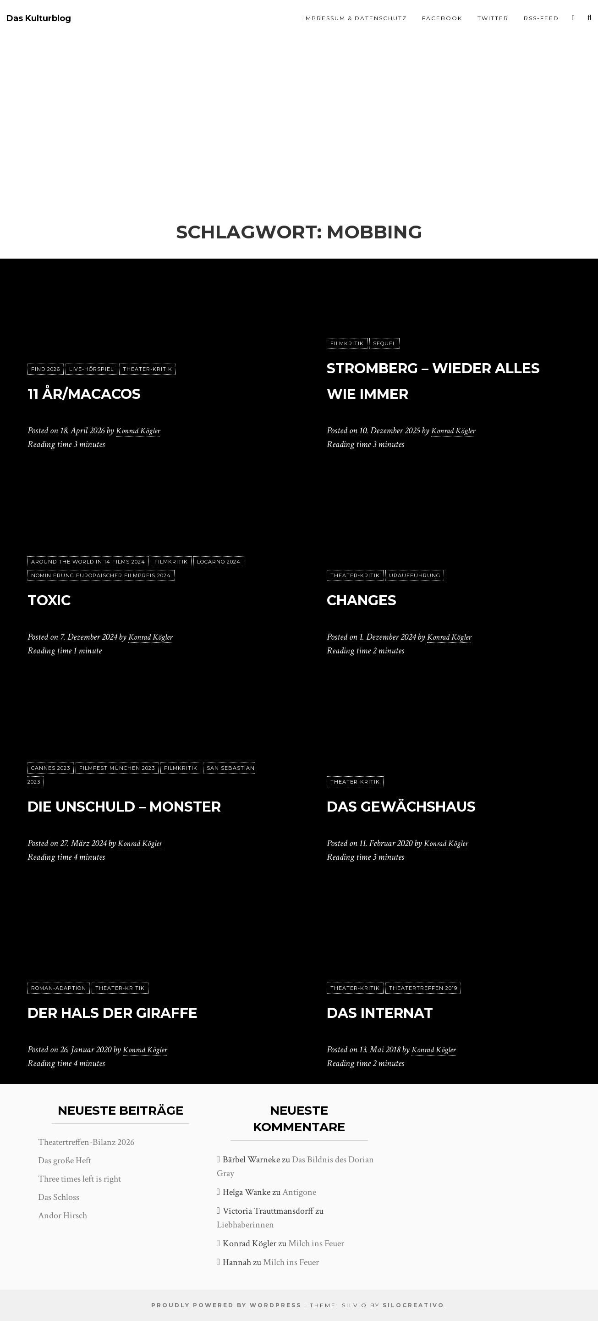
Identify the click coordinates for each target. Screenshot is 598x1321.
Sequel (384, 343)
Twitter (493, 18)
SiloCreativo (413, 1305)
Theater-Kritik (147, 369)
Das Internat (399, 1011)
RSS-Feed (541, 18)
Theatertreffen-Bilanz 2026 (86, 1142)
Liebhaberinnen (245, 1225)
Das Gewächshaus (427, 805)
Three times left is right (79, 1179)
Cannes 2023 (50, 742)
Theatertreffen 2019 (423, 988)
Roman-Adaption (58, 988)
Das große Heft (64, 1160)
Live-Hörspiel (91, 369)
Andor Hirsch (62, 1216)
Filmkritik (347, 343)
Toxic (56, 598)
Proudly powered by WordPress (226, 1305)
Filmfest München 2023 (117, 742)
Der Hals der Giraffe (142, 1011)
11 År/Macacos (103, 392)
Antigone (299, 1192)
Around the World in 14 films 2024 (88, 561)
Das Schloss (58, 1197)
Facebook (442, 18)
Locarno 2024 (219, 561)
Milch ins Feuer (316, 1243)
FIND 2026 (45, 369)
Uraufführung (414, 575)
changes (374, 598)
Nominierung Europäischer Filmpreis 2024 (101, 575)
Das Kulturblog (38, 18)
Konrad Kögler (140, 431)
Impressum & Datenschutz (355, 18)
